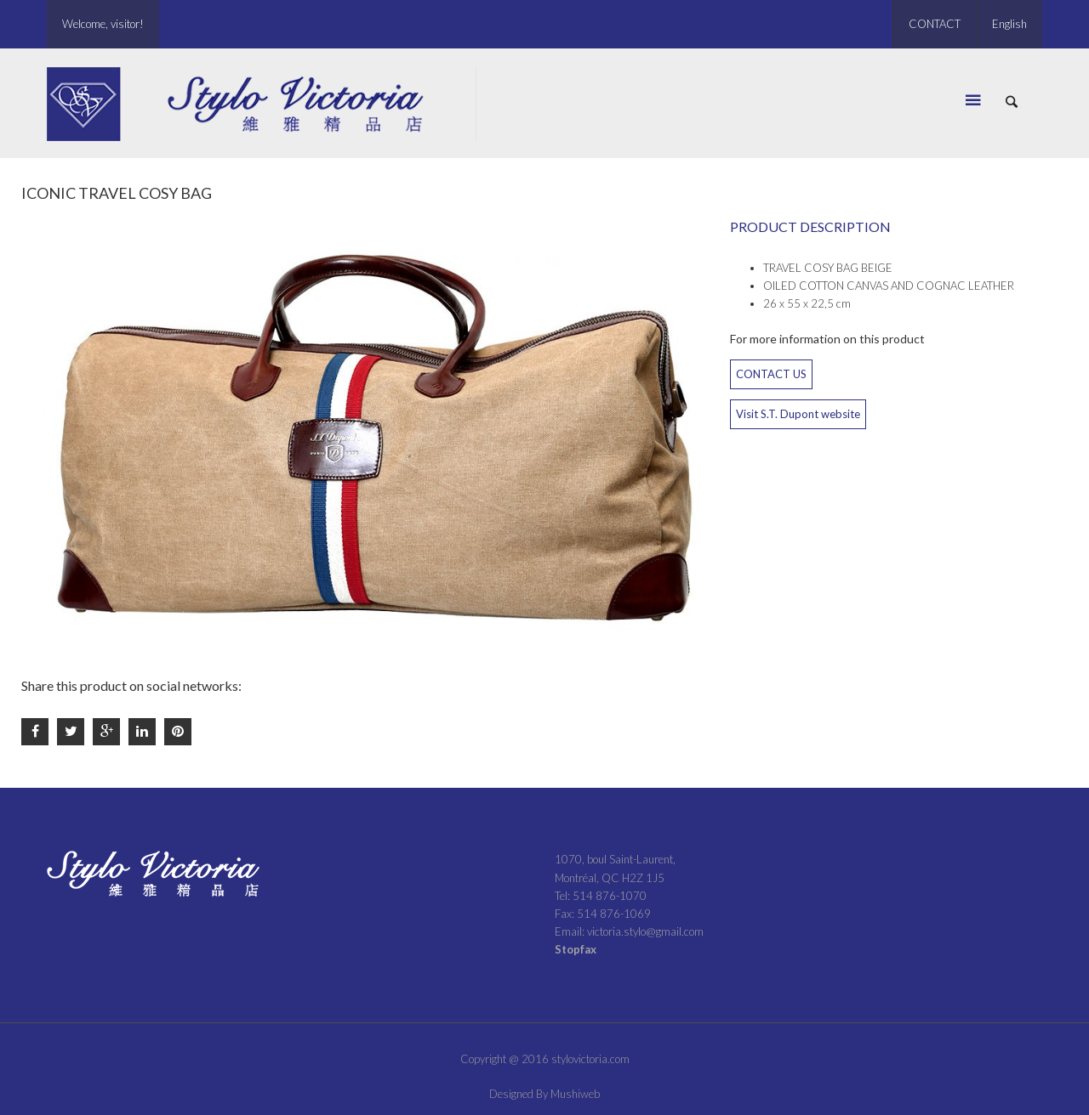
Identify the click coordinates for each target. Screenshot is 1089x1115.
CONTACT (935, 24)
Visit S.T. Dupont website (798, 414)
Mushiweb (575, 1094)
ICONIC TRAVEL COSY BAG (116, 193)
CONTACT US (771, 374)
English (1009, 24)
